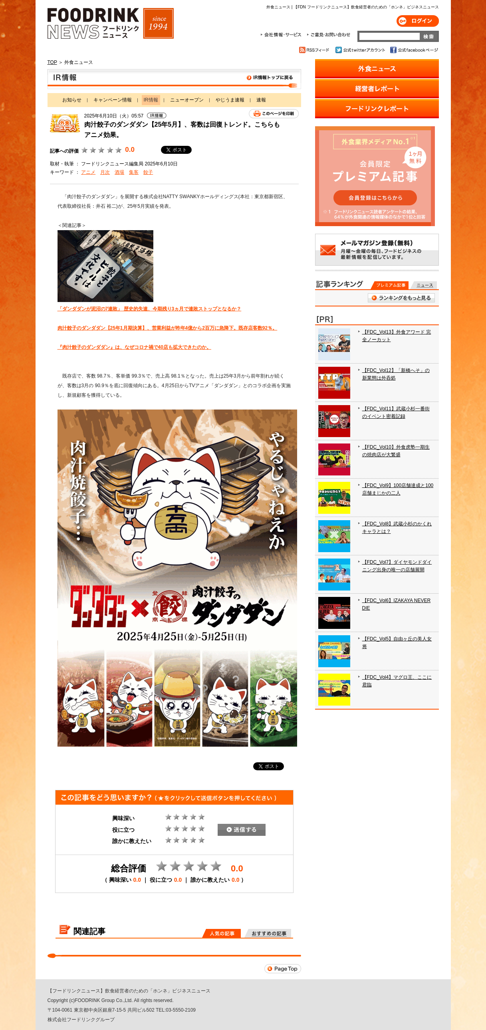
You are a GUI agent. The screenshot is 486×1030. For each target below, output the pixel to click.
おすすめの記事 (267, 933)
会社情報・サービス (282, 35)
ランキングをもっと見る (401, 297)
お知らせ (71, 100)
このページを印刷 (274, 113)
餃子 (148, 172)
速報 (261, 100)
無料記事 (423, 285)
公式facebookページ (413, 50)
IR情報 (174, 79)
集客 (134, 172)
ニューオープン (187, 100)
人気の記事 (221, 933)
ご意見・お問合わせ (328, 35)
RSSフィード (315, 50)
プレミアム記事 (390, 285)
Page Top (282, 968)
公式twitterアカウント (360, 50)
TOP (52, 62)
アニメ (88, 172)
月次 (105, 172)
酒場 (119, 172)
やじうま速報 (230, 100)
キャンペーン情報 (112, 100)
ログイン (418, 21)
